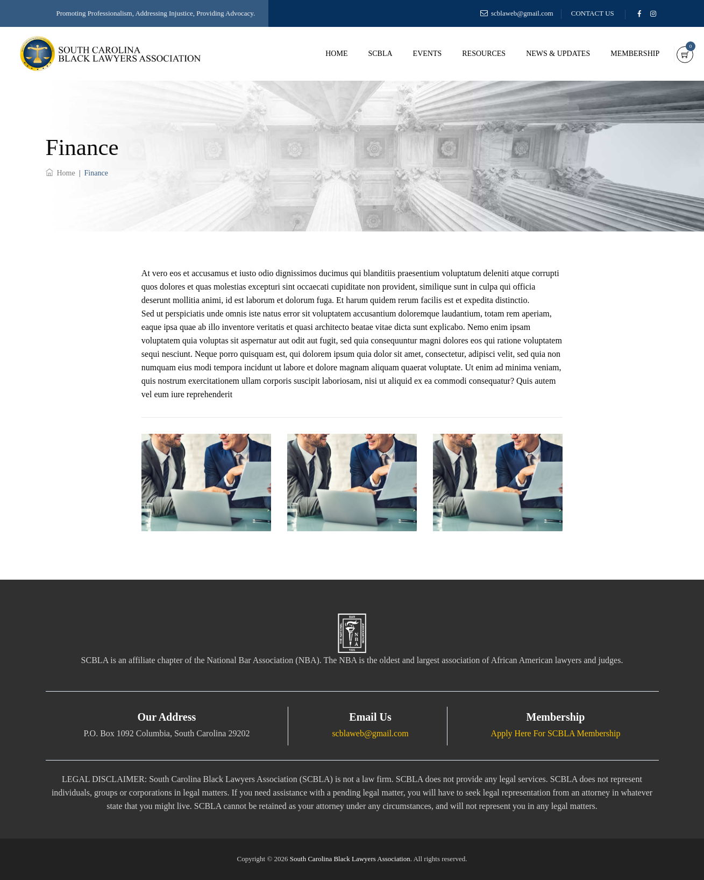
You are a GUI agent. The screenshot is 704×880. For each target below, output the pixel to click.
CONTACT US (592, 13)
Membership (621, 54)
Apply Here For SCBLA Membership (556, 733)
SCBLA (366, 54)
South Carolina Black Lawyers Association (350, 859)
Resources (470, 54)
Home (323, 54)
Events (413, 54)
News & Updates (545, 54)
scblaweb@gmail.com (522, 13)
